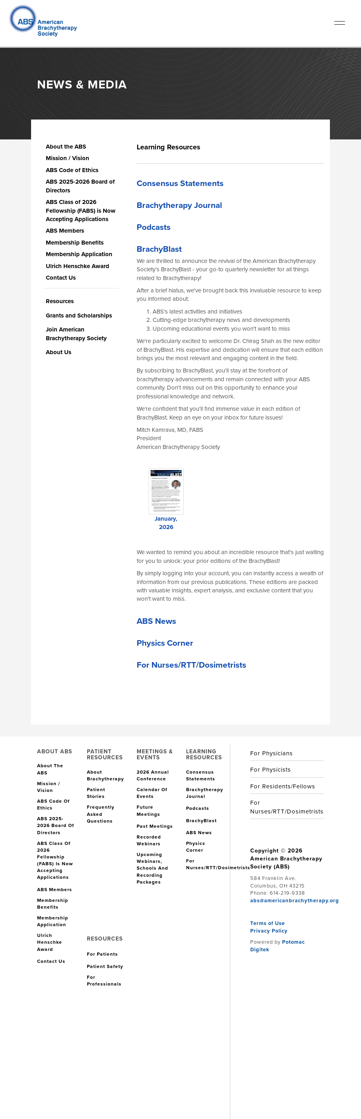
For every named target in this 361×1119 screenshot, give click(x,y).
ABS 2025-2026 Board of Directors (80, 185)
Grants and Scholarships (79, 315)
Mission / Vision (67, 158)
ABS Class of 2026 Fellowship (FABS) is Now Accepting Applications (81, 210)
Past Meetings (155, 826)
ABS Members (65, 230)
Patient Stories (96, 793)
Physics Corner (165, 643)
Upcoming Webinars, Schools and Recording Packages (152, 868)
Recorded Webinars (149, 840)
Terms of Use (267, 923)
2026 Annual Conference (153, 775)
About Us (58, 352)
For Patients (102, 954)
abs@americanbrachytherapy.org (294, 900)
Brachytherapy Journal (179, 205)
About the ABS (66, 146)
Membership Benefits (75, 242)
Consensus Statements (180, 183)
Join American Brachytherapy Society (76, 333)
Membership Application (79, 254)
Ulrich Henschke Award (77, 266)
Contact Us (61, 277)
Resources (60, 301)
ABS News (156, 621)
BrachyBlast (159, 249)
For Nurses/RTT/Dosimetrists (191, 664)
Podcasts (154, 227)
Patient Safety (105, 966)
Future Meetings (148, 810)
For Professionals (104, 981)
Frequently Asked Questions (100, 814)
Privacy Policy (269, 931)
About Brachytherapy (105, 775)
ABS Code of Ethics (72, 170)
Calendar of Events (152, 793)
